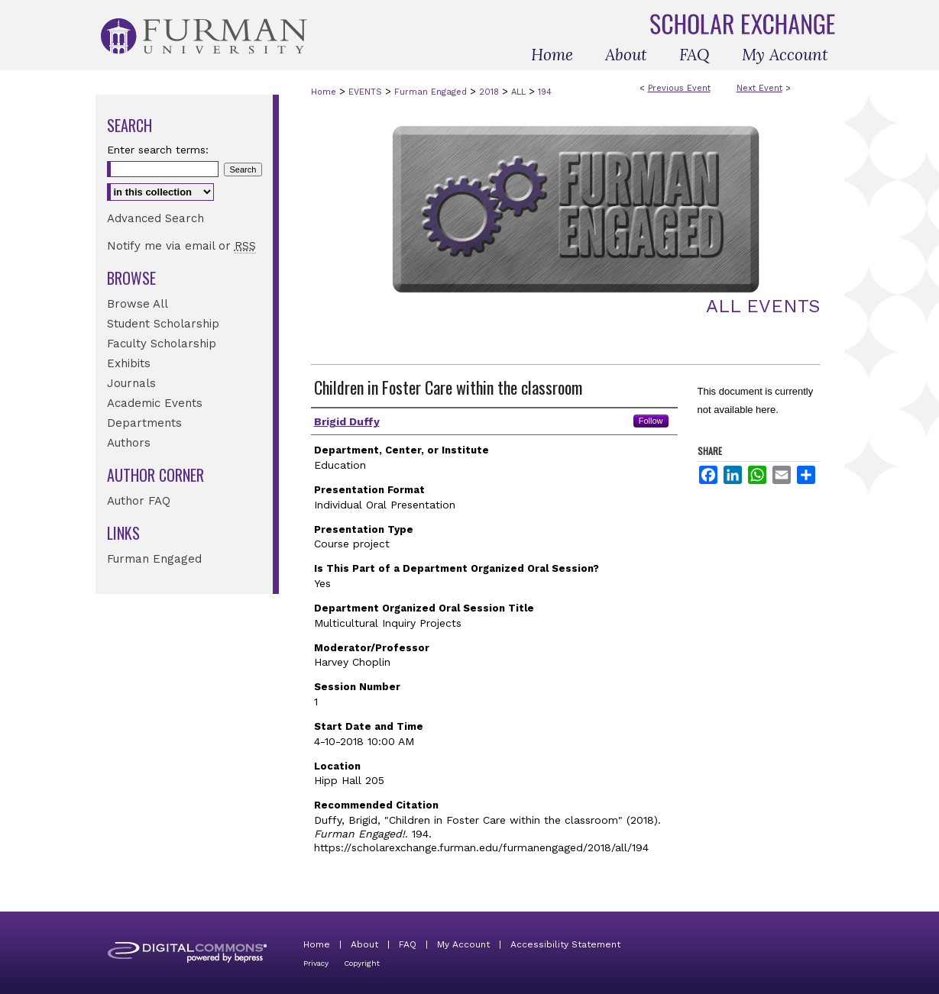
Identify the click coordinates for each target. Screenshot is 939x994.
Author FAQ (138, 501)
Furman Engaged (432, 92)
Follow (651, 420)
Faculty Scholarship (161, 343)
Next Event (759, 88)
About (364, 944)
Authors (129, 443)
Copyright (362, 963)
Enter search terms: (158, 150)
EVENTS (366, 92)
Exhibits (129, 363)
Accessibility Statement (565, 944)
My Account (463, 944)
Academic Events (154, 403)
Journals (131, 383)
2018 (490, 92)
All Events (763, 306)
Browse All (137, 304)
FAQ (407, 944)
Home (323, 92)
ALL (520, 92)
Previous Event (679, 88)
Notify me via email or (181, 246)
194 (545, 92)
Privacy (316, 963)
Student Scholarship (163, 324)
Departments (144, 423)
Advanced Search (155, 218)
